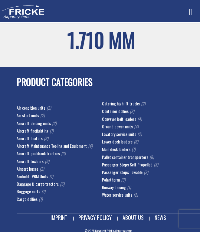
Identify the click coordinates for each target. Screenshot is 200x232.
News (160, 217)
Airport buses (27, 169)
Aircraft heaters (30, 138)
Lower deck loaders (117, 141)
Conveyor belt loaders (119, 119)
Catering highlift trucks (121, 103)
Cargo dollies (27, 199)
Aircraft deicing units (34, 123)
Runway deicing (114, 187)
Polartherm (111, 179)
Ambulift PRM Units (32, 176)
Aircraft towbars (30, 161)
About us (133, 217)
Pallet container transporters (125, 157)
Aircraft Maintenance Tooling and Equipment (52, 146)
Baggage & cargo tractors (38, 184)
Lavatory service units (119, 134)
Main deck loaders (116, 149)
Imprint (59, 217)
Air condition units (31, 108)
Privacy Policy (95, 217)
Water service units (117, 195)
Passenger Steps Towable (122, 172)
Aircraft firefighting (32, 130)
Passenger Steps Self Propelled (127, 164)
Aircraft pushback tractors (38, 153)
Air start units (28, 115)
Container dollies (115, 111)
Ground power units (117, 126)
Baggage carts (28, 191)
